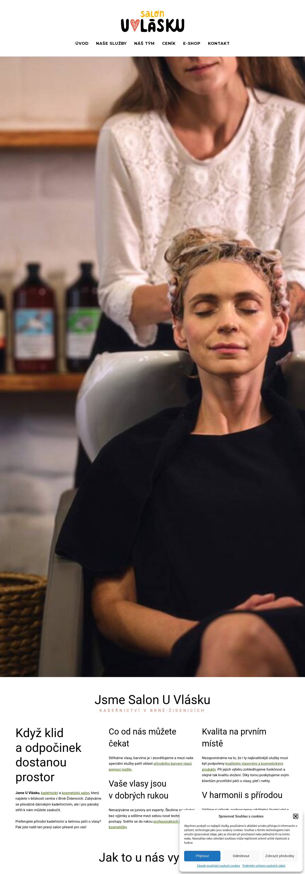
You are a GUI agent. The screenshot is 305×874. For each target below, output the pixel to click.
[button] (295, 816)
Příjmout (202, 856)
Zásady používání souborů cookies (218, 865)
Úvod (82, 43)
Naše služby (111, 43)
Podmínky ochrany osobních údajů (263, 865)
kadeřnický (49, 793)
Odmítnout (241, 856)
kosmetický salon (75, 793)
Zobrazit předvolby (279, 856)
